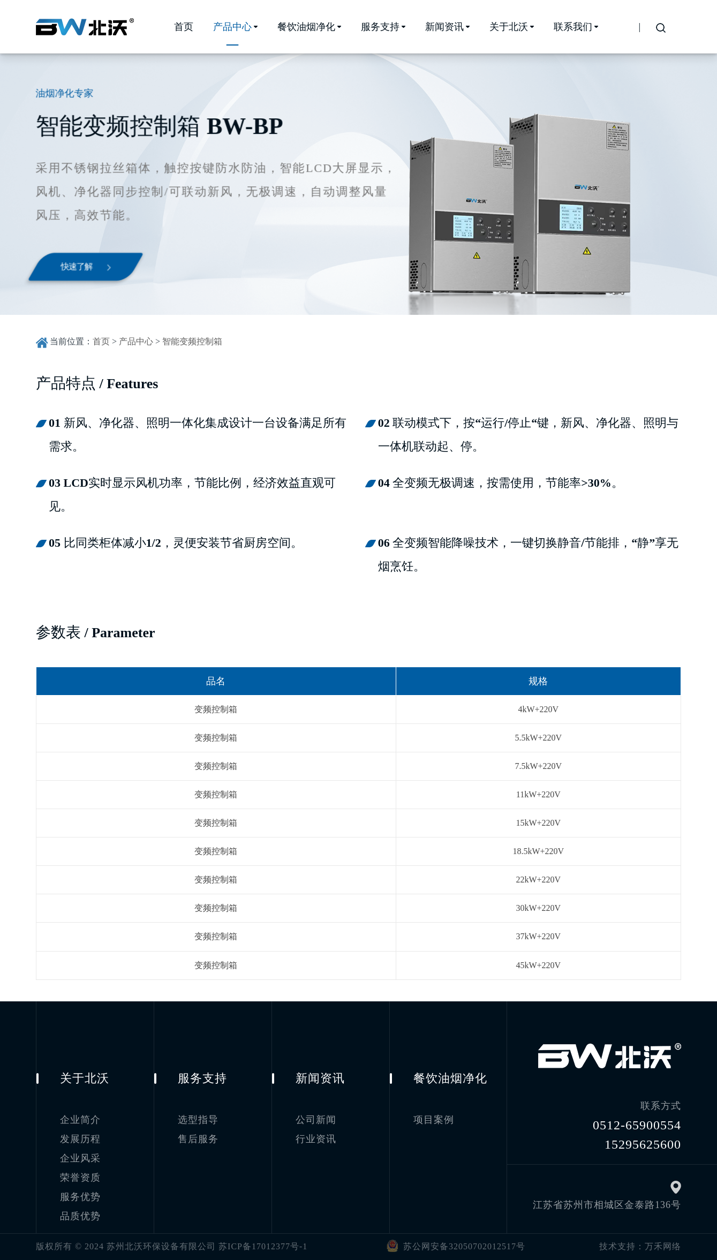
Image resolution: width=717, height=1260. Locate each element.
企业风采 (80, 1158)
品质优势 (80, 1216)
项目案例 (433, 1119)
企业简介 (80, 1119)
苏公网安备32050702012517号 (453, 1246)
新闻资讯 (444, 26)
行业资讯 (316, 1139)
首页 (183, 26)
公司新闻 (316, 1119)
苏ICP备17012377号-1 (262, 1246)
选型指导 (198, 1119)
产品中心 (232, 26)
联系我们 (573, 26)
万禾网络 (663, 1246)
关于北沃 (508, 26)
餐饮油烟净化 (306, 26)
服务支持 (380, 26)
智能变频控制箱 (192, 341)
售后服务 (198, 1139)
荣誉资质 (80, 1177)
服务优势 (80, 1196)
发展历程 (80, 1139)
